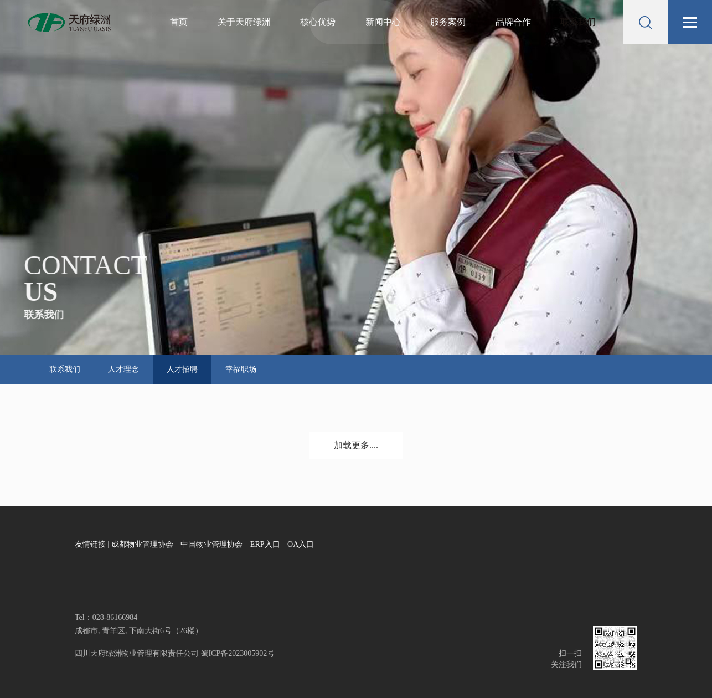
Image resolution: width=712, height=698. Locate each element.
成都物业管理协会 (142, 544)
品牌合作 (513, 22)
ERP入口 (265, 544)
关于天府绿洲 (244, 22)
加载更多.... (356, 445)
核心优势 (318, 22)
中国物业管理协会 (211, 544)
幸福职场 (240, 369)
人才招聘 (182, 369)
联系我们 (578, 22)
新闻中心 (383, 22)
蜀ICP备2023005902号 (237, 653)
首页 (179, 22)
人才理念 (123, 369)
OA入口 (300, 544)
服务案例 (448, 22)
